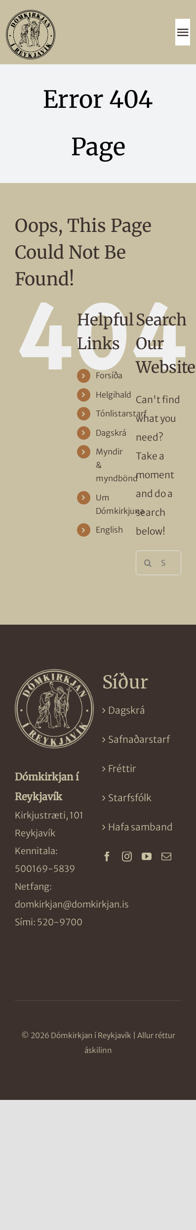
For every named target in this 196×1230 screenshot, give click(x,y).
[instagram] (127, 857)
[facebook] (107, 857)
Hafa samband (140, 827)
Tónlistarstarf (121, 413)
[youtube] (147, 857)
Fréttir (122, 768)
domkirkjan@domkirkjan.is (72, 904)
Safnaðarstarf (139, 739)
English (109, 530)
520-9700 (59, 922)
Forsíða (109, 375)
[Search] (148, 562)
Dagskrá (111, 433)
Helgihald (113, 395)
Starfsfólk (130, 798)
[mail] (166, 857)
